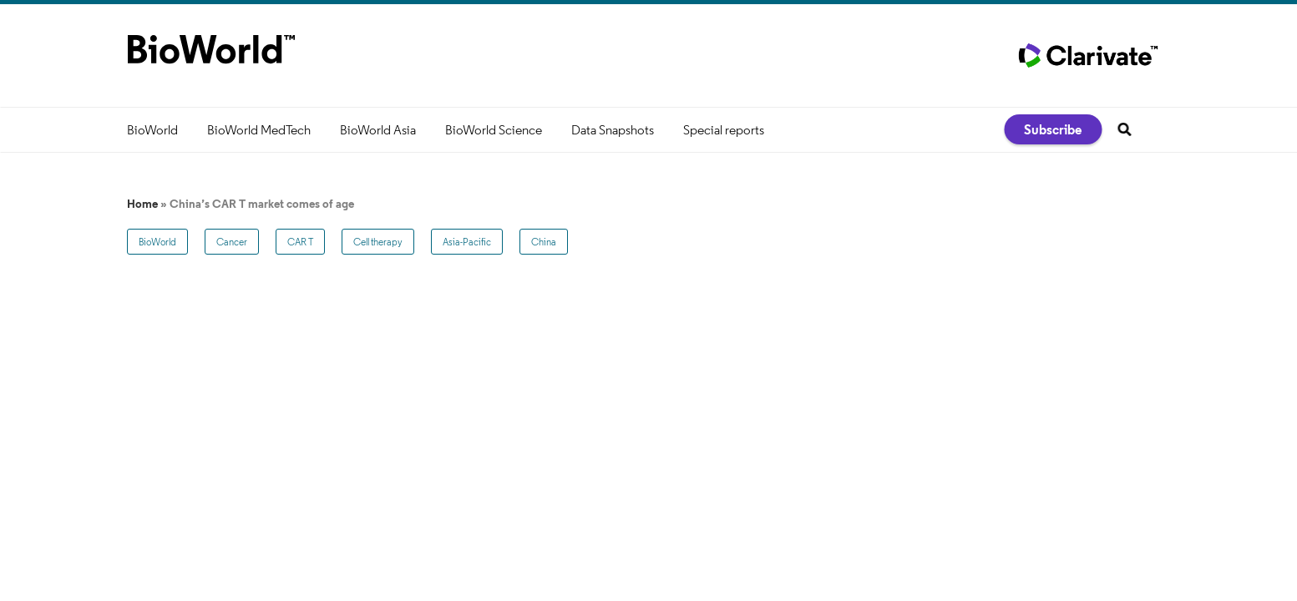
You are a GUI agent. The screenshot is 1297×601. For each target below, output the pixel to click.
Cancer (231, 241)
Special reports (723, 130)
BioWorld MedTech (259, 130)
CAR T (300, 241)
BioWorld (152, 130)
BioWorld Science (493, 130)
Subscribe (1053, 129)
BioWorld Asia (378, 130)
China (543, 241)
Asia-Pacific (467, 241)
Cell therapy (378, 241)
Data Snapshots (612, 130)
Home (142, 203)
